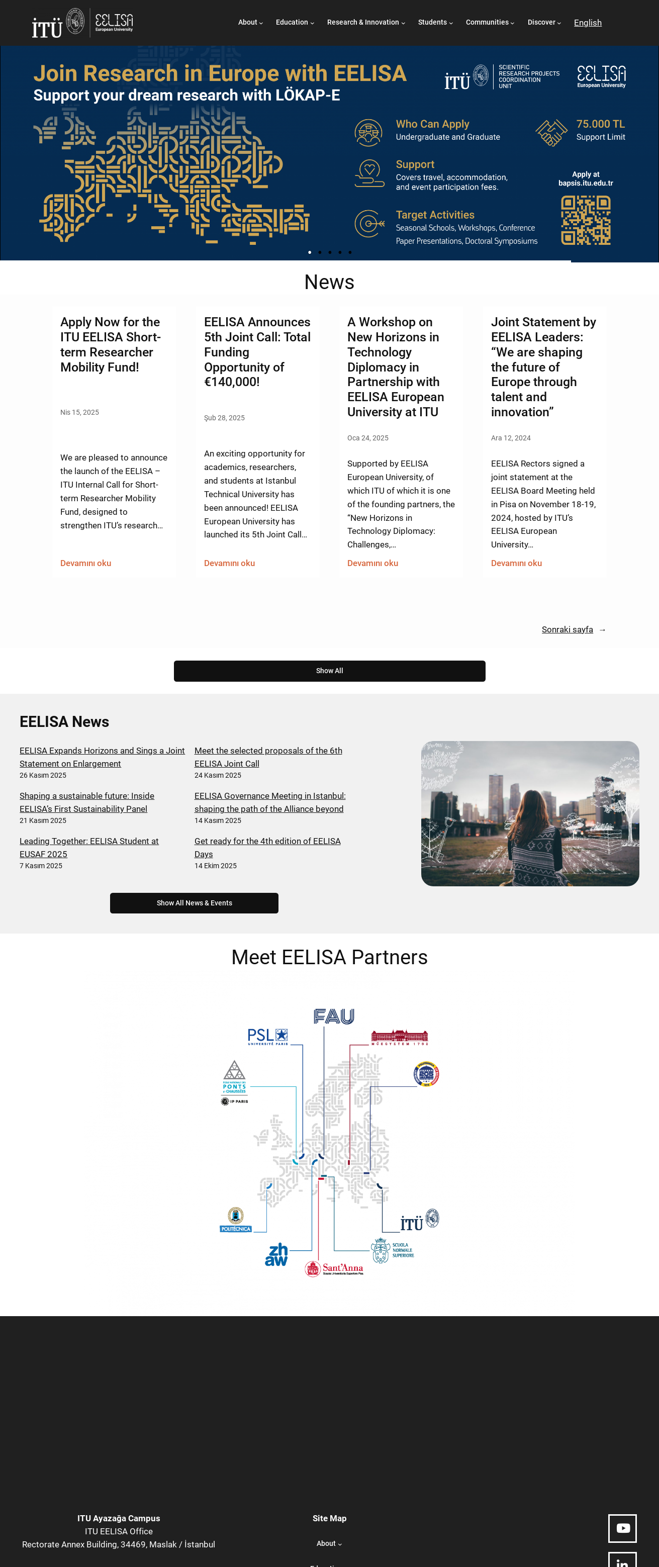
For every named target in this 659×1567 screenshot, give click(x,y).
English (588, 23)
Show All (329, 671)
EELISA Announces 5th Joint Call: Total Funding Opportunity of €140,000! (257, 352)
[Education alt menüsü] (312, 23)
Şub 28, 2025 (224, 418)
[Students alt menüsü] (451, 23)
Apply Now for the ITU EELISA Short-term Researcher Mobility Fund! (110, 344)
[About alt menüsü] (261, 23)
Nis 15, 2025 (79, 412)
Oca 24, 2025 (368, 438)
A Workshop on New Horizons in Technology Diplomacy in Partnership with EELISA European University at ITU (395, 367)
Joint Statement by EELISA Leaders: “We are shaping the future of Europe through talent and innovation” (543, 367)
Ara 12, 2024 (511, 438)
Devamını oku (85, 563)
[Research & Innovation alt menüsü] (403, 23)
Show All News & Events (194, 903)
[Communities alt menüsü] (512, 23)
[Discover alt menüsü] (559, 23)
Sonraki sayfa (574, 629)
